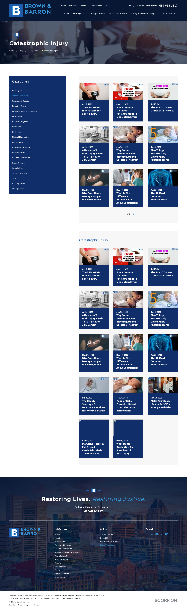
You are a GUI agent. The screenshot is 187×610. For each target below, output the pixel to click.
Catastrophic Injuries (63, 545)
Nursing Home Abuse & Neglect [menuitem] (144, 13)
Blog (108, 5)
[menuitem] (37, 90)
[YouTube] (157, 534)
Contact (58, 570)
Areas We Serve (61, 559)
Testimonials (96, 5)
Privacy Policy (61, 577)
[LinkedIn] (162, 534)
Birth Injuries (60, 541)
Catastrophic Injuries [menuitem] (96, 13)
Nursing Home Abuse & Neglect (68, 552)
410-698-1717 (168, 5)
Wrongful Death (61, 556)
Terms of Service (62, 573)
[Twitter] (152, 534)
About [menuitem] (66, 13)
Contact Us (169, 13)
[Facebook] (147, 534)
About (57, 538)
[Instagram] (166, 534)
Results (84, 5)
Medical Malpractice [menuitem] (118, 13)
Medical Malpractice (63, 548)
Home (63, 5)
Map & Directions (107, 545)
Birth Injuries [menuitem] (78, 13)
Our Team (73, 5)
